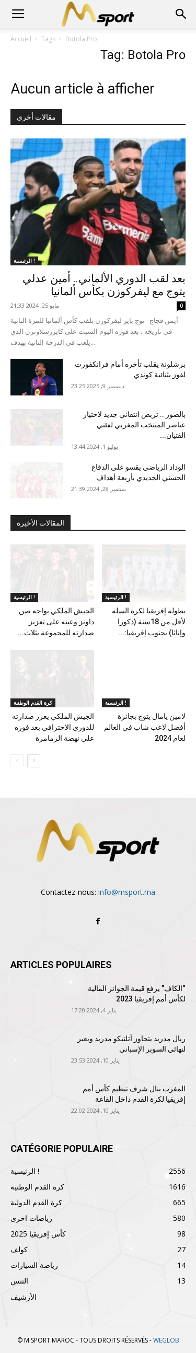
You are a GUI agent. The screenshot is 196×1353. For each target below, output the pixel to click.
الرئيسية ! (24, 260)
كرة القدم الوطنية (33, 702)
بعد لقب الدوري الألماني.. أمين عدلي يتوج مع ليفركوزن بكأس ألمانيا (104, 285)
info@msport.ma (126, 892)
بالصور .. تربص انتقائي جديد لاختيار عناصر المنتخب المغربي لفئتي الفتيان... (134, 424)
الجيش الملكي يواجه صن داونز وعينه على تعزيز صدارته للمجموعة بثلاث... (56, 621)
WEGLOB (166, 1340)
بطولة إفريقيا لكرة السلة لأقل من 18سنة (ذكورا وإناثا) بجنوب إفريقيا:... (149, 621)
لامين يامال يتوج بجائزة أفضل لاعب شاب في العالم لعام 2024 (145, 727)
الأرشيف (23, 1297)
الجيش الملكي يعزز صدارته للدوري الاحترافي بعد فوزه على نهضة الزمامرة (53, 727)
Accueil (20, 38)
